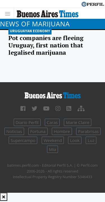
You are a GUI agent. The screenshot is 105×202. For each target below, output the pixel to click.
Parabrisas (88, 131)
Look (75, 140)
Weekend (53, 140)
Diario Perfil (27, 122)
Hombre (62, 131)
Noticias (14, 131)
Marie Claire (77, 122)
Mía (52, 149)
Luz (91, 140)
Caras (52, 122)
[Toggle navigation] (9, 13)
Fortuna (38, 131)
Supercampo (23, 140)
